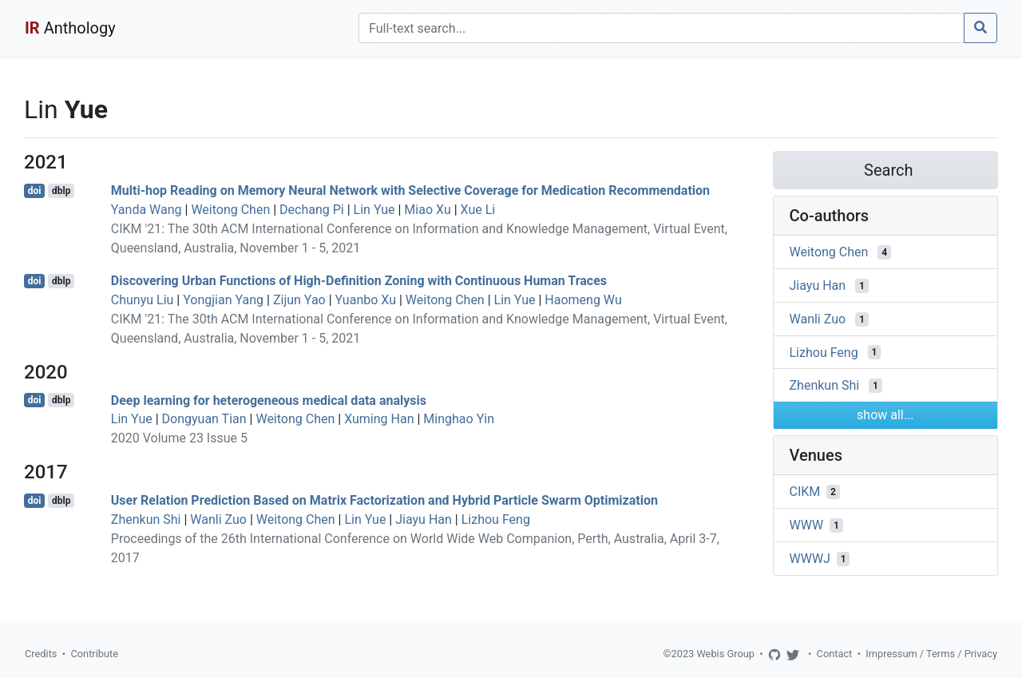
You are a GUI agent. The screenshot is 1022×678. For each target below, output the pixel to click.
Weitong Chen (230, 209)
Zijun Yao (299, 299)
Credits (41, 654)
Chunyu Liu (142, 299)
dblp (61, 190)
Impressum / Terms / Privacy (931, 654)
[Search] (661, 28)
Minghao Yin (458, 418)
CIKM (805, 491)
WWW (807, 525)
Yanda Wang (146, 209)
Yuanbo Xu (365, 299)
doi (35, 190)
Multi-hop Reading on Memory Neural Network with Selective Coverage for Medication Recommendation (410, 190)
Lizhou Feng (495, 519)
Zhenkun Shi (146, 519)
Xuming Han (379, 418)
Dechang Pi (311, 209)
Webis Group (725, 654)
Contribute (94, 654)
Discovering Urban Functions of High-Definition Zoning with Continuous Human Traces (359, 280)
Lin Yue (374, 209)
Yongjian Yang (223, 299)
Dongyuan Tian (204, 418)
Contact (835, 654)
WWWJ (810, 558)
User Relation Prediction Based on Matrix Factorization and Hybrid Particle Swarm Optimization (384, 500)
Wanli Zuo (218, 519)
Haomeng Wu (583, 299)
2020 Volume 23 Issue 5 (179, 438)
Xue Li (478, 209)
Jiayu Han (423, 519)
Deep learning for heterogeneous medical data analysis (268, 399)
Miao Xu (427, 209)
